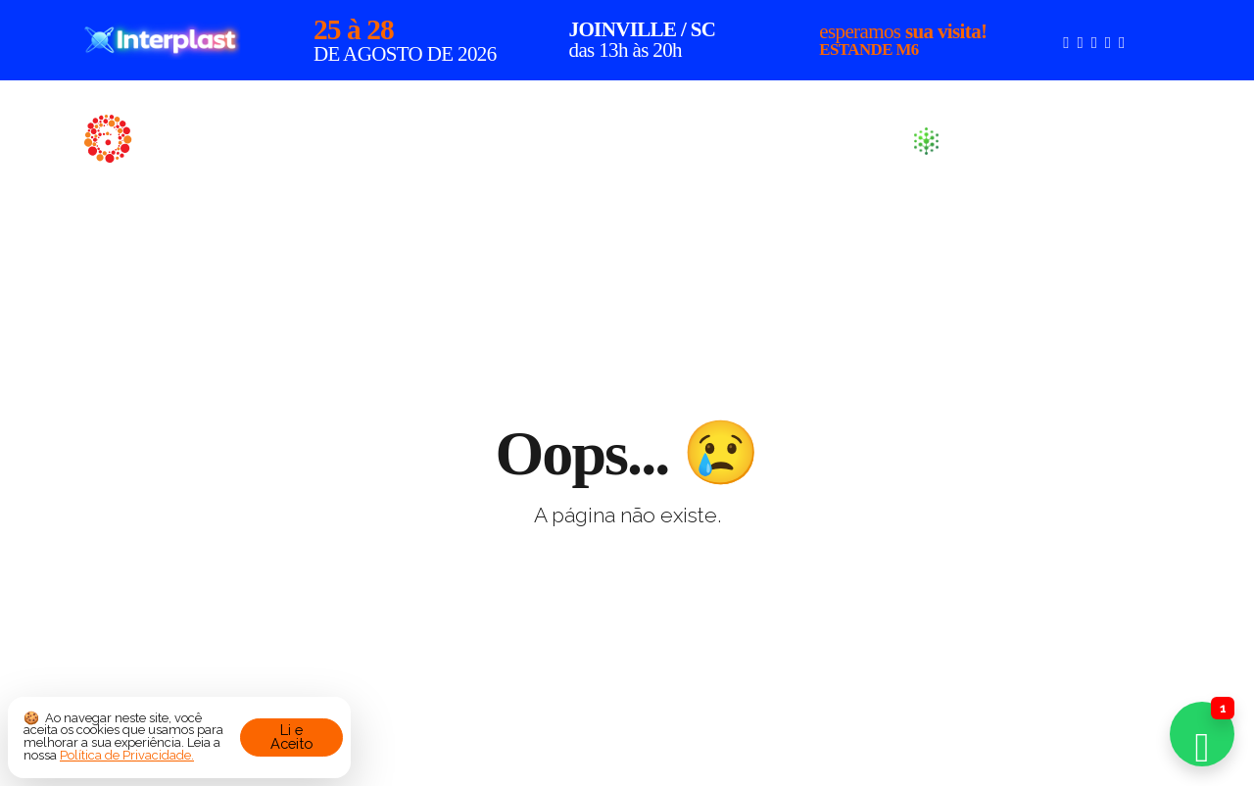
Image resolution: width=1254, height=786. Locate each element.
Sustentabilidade (1030, 141)
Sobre (625, 139)
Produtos (743, 139)
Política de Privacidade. (127, 755)
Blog (856, 139)
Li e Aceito (291, 737)
